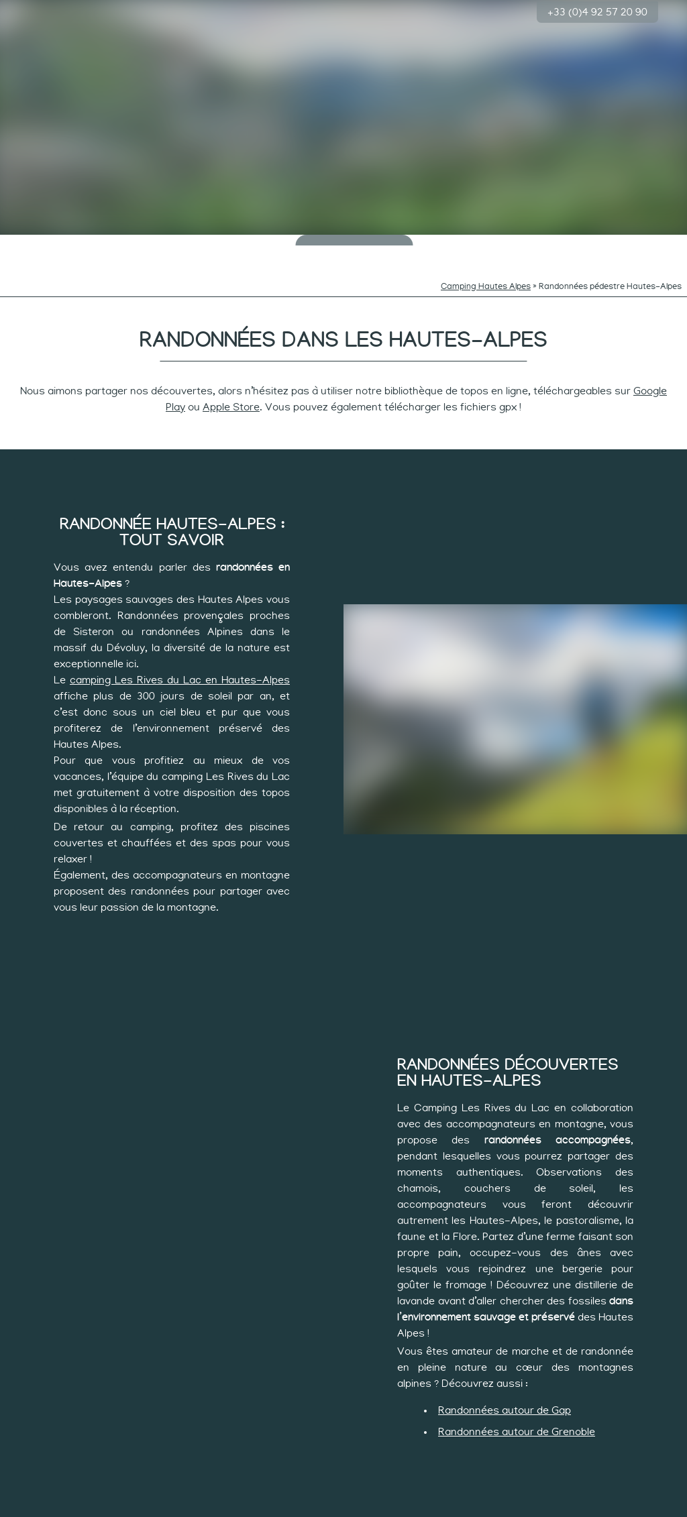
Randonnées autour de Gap (504, 1391)
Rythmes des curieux (254, 246)
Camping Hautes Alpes (486, 267)
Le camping (38, 241)
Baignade (110, 241)
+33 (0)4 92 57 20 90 (597, 10)
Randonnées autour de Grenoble (516, 1412)
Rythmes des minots (182, 246)
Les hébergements (577, 246)
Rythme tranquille (433, 246)
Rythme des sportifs (504, 246)
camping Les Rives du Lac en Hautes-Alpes (180, 660)
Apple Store (231, 387)
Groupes (648, 241)
